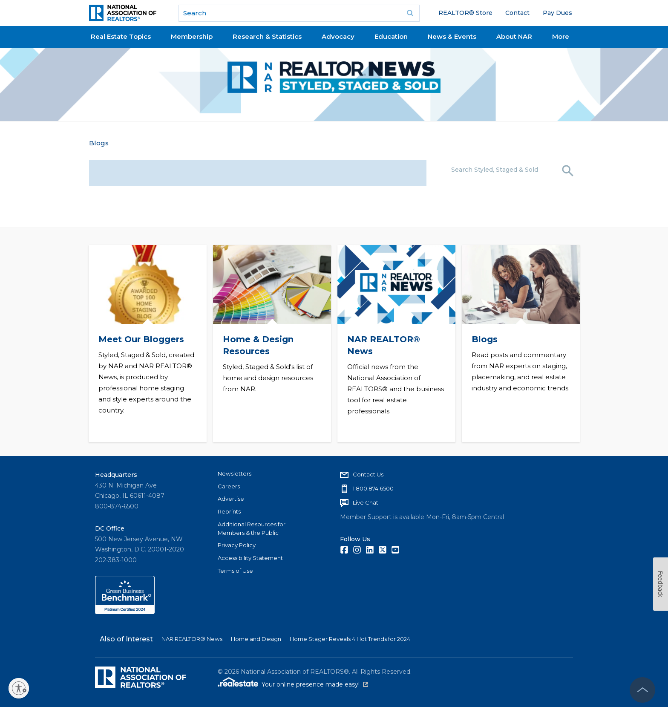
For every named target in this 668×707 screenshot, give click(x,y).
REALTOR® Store (465, 13)
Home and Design (256, 638)
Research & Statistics (267, 36)
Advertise (231, 498)
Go (410, 13)
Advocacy (338, 36)
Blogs (99, 143)
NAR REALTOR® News (191, 638)
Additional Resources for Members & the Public (251, 528)
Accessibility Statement (250, 557)
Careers (229, 486)
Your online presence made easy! (315, 684)
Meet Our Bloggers (141, 339)
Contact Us (368, 474)
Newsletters (234, 473)
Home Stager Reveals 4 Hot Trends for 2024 (350, 638)
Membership (192, 36)
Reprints (229, 511)
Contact (517, 13)
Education (391, 36)
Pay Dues (557, 13)
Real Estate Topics (121, 36)
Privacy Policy (237, 545)
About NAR (514, 36)
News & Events (452, 36)
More (560, 36)
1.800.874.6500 (373, 488)
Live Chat (365, 502)
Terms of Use (235, 570)
